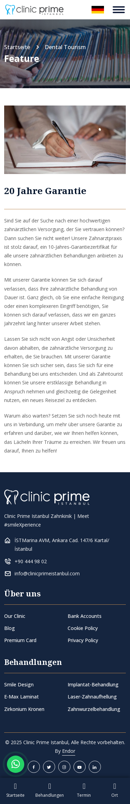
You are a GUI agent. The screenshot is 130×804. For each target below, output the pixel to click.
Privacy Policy (83, 640)
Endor (68, 751)
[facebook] (34, 767)
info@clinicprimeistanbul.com (47, 573)
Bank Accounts (85, 616)
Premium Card (20, 640)
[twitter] (49, 767)
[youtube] (79, 767)
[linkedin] (95, 767)
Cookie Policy (83, 628)
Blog (9, 628)
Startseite (17, 47)
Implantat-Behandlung (93, 684)
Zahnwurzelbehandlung (94, 709)
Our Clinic (14, 616)
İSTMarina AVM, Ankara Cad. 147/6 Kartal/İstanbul (62, 544)
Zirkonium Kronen (24, 709)
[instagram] (64, 767)
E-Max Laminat (21, 696)
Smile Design (19, 684)
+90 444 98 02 (31, 561)
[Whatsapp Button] (15, 764)
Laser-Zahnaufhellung (92, 696)
